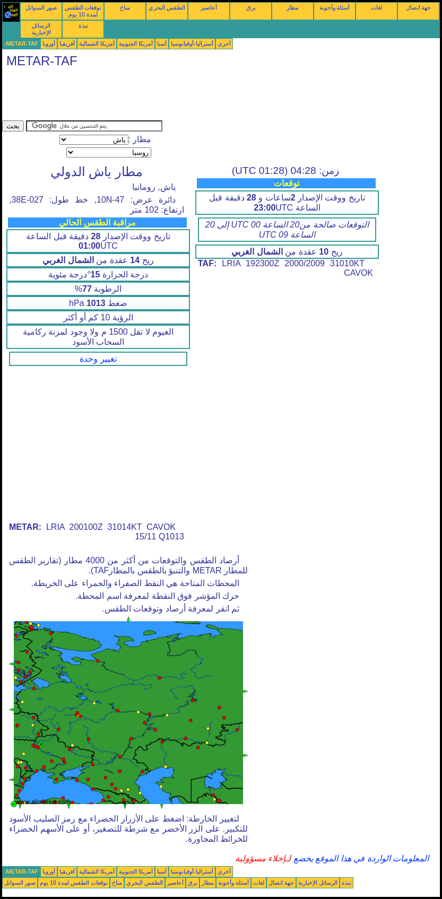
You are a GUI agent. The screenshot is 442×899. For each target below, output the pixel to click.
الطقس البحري (167, 7)
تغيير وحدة (98, 358)
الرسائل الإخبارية (41, 29)
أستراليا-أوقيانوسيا (192, 43)
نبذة (83, 25)
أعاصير (209, 7)
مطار (293, 7)
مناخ (125, 7)
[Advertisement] (195, 96)
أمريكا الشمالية (97, 43)
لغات (376, 7)
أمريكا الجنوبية (136, 43)
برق (251, 7)
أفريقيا (67, 43)
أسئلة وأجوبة (334, 7)
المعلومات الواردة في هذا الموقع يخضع (360, 858)
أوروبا (48, 43)
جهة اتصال (418, 7)
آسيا (162, 43)
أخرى (224, 43)
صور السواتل (41, 7)
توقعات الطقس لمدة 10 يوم (83, 11)
